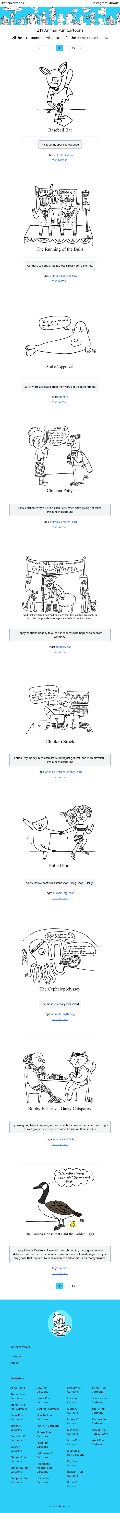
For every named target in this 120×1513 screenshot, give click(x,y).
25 (73, 48)
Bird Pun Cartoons (16, 1427)
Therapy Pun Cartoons (99, 1421)
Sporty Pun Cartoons (98, 1410)
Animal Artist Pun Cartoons (19, 1406)
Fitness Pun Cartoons (44, 1434)
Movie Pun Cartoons (73, 1431)
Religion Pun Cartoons (75, 1473)
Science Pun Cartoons (99, 1400)
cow (74, 275)
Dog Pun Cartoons (48, 1408)
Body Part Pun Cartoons (19, 1438)
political (66, 275)
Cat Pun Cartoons (16, 1448)
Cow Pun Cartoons (42, 1389)
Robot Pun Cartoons (73, 1484)
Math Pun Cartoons (73, 1410)
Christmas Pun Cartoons (19, 1469)
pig (65, 893)
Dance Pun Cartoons (43, 1400)
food (72, 893)
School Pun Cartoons (99, 1389)
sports (69, 154)
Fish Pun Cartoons (48, 1426)
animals (59, 154)
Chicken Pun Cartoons (18, 1459)
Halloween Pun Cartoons (46, 1455)
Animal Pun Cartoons (18, 1396)
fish (71, 1139)
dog (69, 647)
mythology (69, 1014)
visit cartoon (60, 160)
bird (74, 522)
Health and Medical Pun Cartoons (44, 1467)
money (71, 772)
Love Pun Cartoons (73, 1400)
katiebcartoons (13, 3)
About (14, 1363)
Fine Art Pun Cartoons (44, 1417)
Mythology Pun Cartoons (75, 1452)
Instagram (17, 1356)
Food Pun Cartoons (42, 1445)
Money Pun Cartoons (74, 1421)
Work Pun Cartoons (98, 1442)
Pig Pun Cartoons (72, 1463)
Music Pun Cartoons (73, 1442)
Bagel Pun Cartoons (17, 1417)
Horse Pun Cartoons (43, 1480)
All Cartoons (18, 1387)
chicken (66, 522)
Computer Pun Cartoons (20, 1480)
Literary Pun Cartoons (74, 1389)
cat (66, 1139)
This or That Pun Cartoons (100, 1431)
